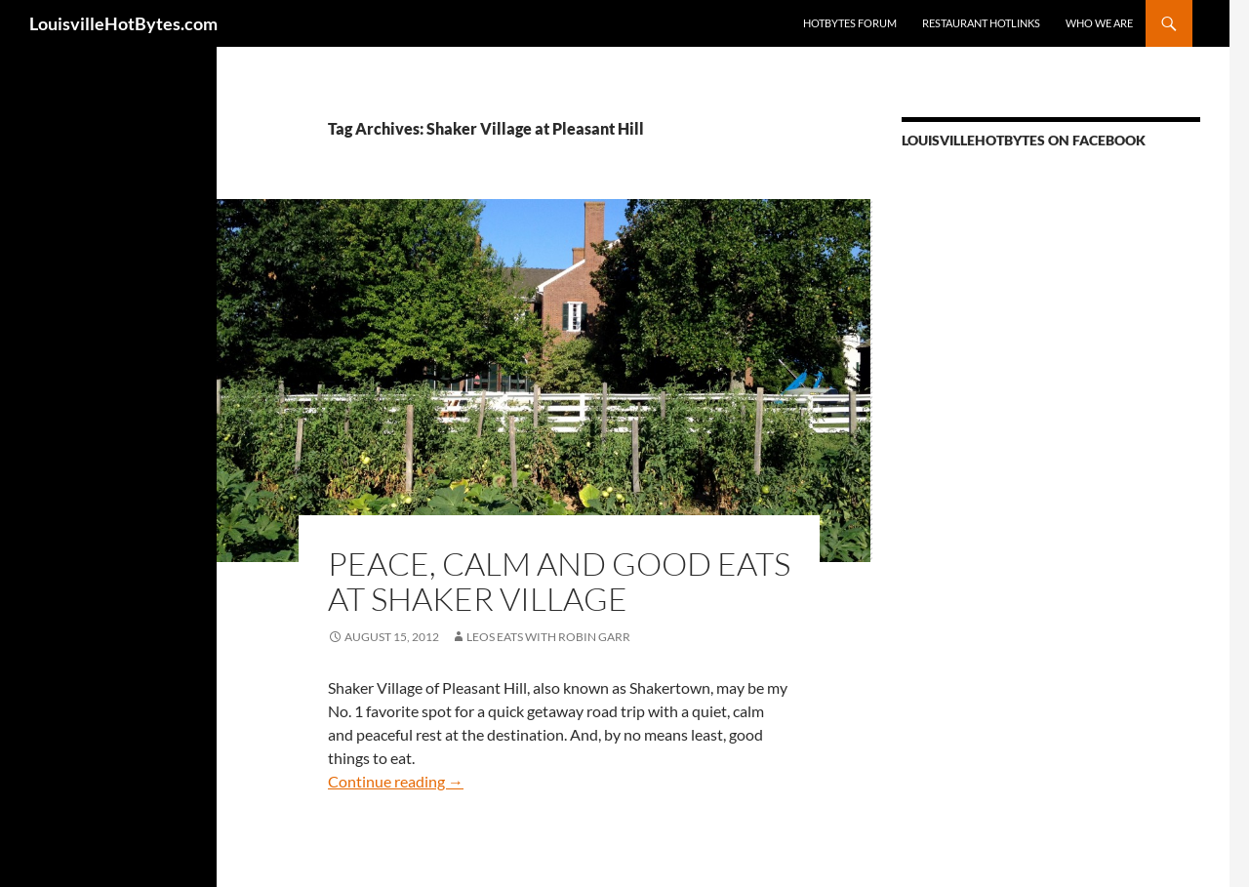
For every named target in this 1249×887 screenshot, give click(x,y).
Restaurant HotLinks (981, 23)
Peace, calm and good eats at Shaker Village (559, 581)
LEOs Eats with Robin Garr (548, 636)
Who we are (1099, 23)
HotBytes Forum (850, 23)
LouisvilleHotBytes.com (123, 23)
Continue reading (395, 781)
